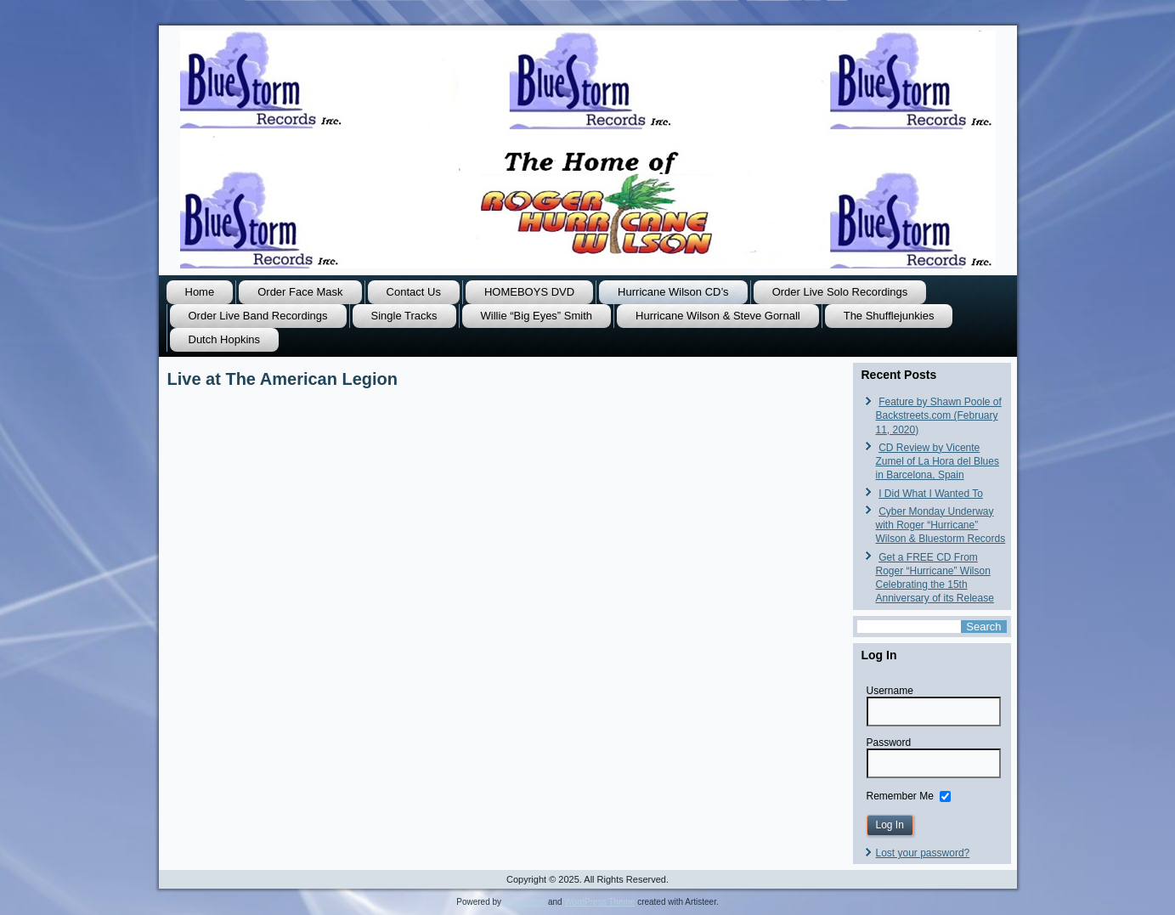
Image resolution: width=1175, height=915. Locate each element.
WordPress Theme (599, 902)
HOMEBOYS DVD (529, 291)
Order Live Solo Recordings (840, 291)
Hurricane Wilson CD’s (673, 291)
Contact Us (414, 291)
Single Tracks (404, 315)
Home (200, 291)
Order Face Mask (299, 291)
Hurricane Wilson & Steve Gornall (718, 315)
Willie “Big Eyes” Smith (536, 315)
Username (890, 691)
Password (889, 742)
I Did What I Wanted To (930, 494)
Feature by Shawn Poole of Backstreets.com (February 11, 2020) (939, 416)
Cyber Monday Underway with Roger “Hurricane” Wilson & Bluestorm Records (941, 525)
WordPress (524, 902)
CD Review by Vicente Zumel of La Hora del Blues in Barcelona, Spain (937, 462)
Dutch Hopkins (225, 339)
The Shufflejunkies (889, 315)
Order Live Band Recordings (258, 315)
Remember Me (900, 795)
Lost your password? (923, 853)
